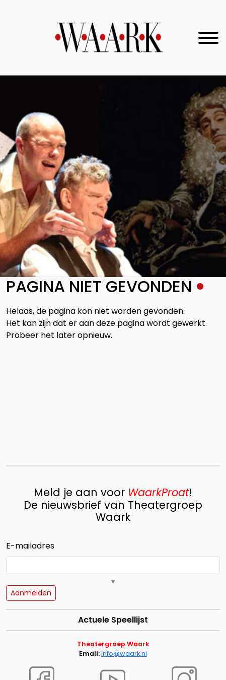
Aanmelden (31, 593)
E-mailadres (30, 546)
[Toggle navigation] (208, 38)
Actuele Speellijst (113, 620)
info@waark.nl (124, 653)
